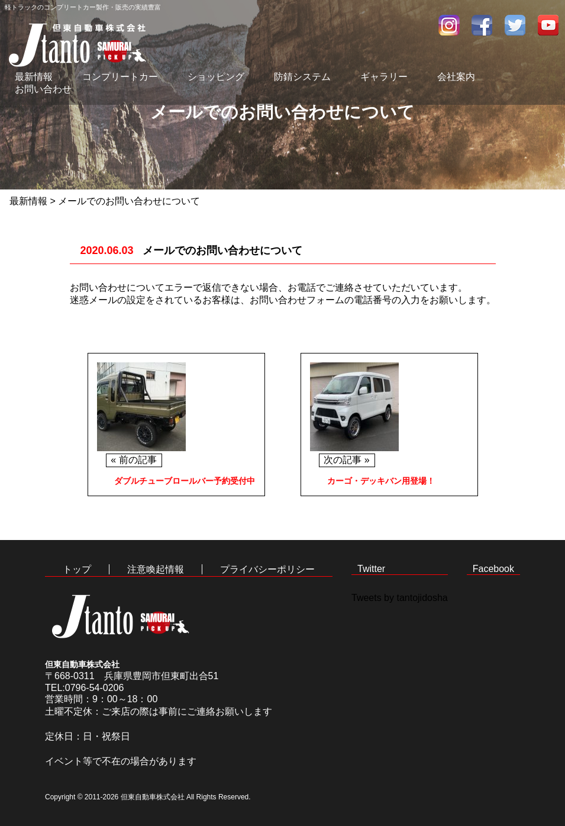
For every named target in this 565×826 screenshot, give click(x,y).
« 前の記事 (133, 460)
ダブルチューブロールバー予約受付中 (184, 481)
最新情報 (34, 77)
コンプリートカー (120, 77)
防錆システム (302, 77)
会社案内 (456, 77)
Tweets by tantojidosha (399, 598)
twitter (515, 25)
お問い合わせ (43, 89)
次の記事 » (346, 460)
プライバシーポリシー (267, 569)
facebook (482, 25)
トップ (77, 569)
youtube (548, 25)
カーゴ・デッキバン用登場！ (381, 481)
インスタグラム (449, 25)
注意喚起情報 (155, 569)
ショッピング (216, 77)
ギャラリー (384, 77)
